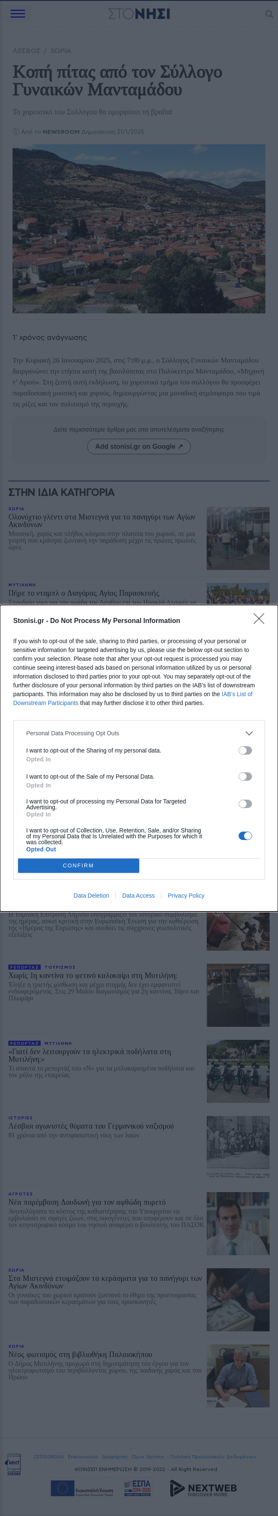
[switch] (245, 750)
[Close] (262, 621)
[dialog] (139, 758)
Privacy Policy (186, 895)
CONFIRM (78, 865)
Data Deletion (91, 895)
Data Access (138, 895)
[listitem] (139, 733)
